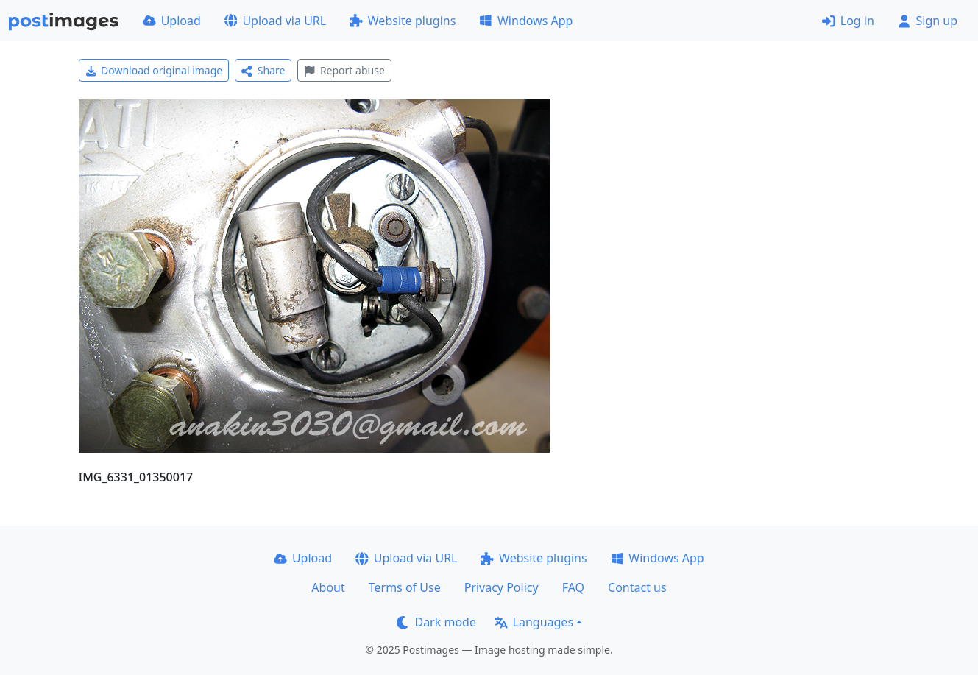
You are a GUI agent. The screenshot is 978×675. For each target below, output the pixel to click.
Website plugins (403, 21)
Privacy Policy (501, 587)
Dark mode (436, 622)
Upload (172, 21)
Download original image (154, 70)
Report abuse (344, 70)
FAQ (573, 587)
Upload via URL (275, 21)
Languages (534, 622)
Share (263, 70)
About (327, 587)
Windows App (526, 21)
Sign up (927, 21)
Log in (848, 21)
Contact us (637, 587)
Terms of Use (405, 587)
